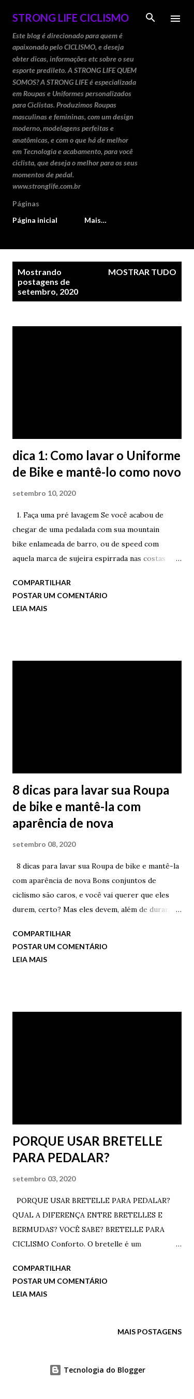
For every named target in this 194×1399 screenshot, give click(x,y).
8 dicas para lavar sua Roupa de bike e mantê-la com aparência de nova (90, 806)
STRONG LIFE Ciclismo (70, 17)
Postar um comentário (60, 595)
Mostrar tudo (142, 272)
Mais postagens (149, 1331)
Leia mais (29, 608)
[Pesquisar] (150, 18)
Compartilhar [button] (41, 582)
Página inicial (34, 220)
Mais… (95, 220)
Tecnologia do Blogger (97, 1370)
